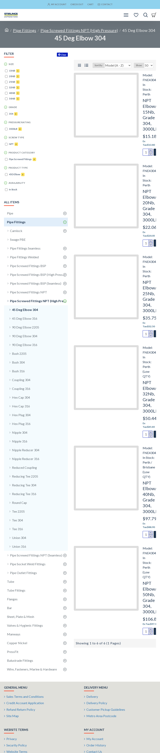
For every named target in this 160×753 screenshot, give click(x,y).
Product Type (18, 167)
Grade (13, 107)
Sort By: (96, 71)
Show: (139, 71)
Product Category (22, 152)
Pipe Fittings (24, 30)
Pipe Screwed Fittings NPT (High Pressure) (79, 30)
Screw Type (16, 137)
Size (11, 64)
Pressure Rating (20, 122)
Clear (63, 54)
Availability (17, 182)
